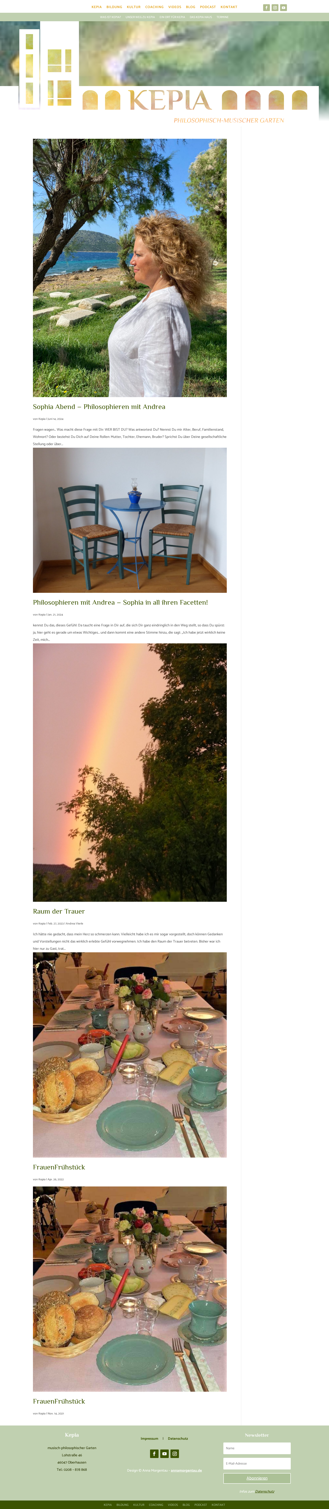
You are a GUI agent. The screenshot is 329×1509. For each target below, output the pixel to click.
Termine (223, 17)
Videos (174, 8)
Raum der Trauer (59, 911)
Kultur (134, 8)
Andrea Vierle (74, 923)
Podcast (208, 8)
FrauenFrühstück (59, 1167)
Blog (190, 8)
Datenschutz (264, 1492)
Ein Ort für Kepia (172, 17)
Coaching (154, 8)
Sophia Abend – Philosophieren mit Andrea (99, 406)
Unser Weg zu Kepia (140, 17)
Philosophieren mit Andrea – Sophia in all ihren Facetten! (120, 602)
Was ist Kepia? (110, 17)
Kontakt (229, 8)
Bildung (114, 8)
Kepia (97, 8)
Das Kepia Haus (201, 17)
